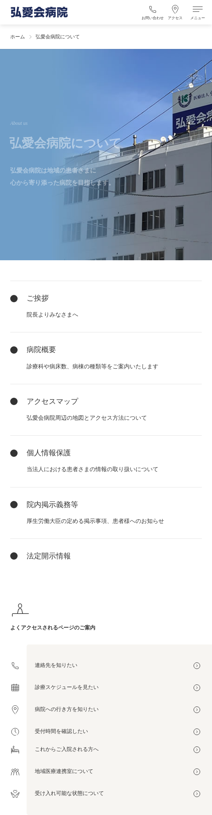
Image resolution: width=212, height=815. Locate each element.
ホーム (17, 37)
